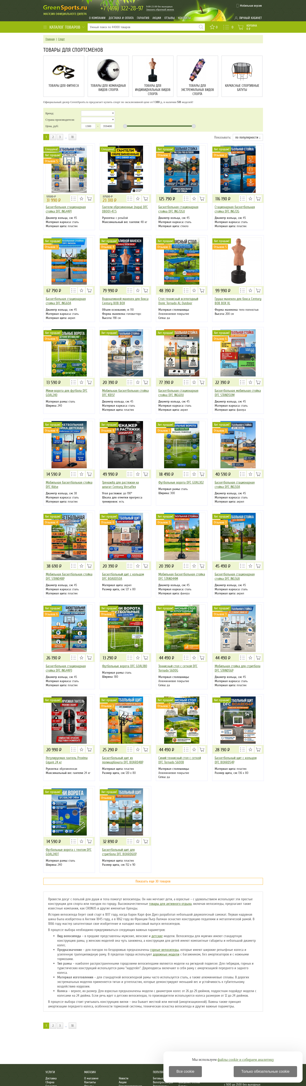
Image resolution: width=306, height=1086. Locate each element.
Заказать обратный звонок (160, 9)
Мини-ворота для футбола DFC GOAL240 (66, 393)
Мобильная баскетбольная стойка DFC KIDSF (125, 393)
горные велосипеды (164, 949)
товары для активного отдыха (170, 903)
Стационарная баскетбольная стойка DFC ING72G (235, 209)
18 (72, 137)
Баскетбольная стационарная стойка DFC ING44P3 (66, 668)
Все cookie (185, 1071)
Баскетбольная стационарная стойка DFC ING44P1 (66, 209)
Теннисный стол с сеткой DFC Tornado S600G (178, 668)
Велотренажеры (163, 1082)
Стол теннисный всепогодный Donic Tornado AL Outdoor (178, 301)
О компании (97, 18)
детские (157, 936)
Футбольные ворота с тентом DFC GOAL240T (69, 852)
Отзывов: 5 (51, 161)
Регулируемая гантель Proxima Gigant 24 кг (67, 760)
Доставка (51, 1078)
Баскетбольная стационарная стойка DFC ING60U (178, 393)
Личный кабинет (250, 18)
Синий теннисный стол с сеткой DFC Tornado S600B (179, 760)
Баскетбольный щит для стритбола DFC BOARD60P (119, 852)
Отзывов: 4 (107, 247)
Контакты (184, 18)
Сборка (50, 1082)
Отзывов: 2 (163, 155)
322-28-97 (121, 8)
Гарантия (143, 18)
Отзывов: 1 (163, 431)
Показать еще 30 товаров (153, 881)
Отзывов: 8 (107, 431)
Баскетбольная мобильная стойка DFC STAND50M (238, 393)
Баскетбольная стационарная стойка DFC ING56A (235, 576)
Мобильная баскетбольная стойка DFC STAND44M (181, 576)
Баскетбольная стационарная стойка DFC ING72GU (178, 209)
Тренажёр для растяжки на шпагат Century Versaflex (120, 484)
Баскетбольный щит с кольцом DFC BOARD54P (236, 760)
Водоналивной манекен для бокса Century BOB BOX (125, 301)
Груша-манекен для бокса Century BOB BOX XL (238, 301)
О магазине (91, 1078)
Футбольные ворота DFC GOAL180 (124, 666)
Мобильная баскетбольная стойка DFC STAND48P (69, 576)
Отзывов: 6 (220, 339)
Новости (123, 1078)
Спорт (61, 39)
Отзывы (169, 18)
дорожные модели (166, 954)
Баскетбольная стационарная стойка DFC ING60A (66, 301)
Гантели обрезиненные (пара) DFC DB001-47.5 (125, 209)
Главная (50, 39)
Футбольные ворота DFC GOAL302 (181, 482)
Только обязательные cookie (265, 1071)
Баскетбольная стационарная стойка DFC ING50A (235, 484)
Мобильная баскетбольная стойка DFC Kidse (69, 484)
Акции (156, 18)
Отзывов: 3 (51, 247)
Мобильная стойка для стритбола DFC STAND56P (237, 668)
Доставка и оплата (121, 18)
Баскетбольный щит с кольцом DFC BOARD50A (123, 576)
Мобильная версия (251, 6)
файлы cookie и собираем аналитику (245, 1060)
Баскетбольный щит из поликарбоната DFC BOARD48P (122, 760)
